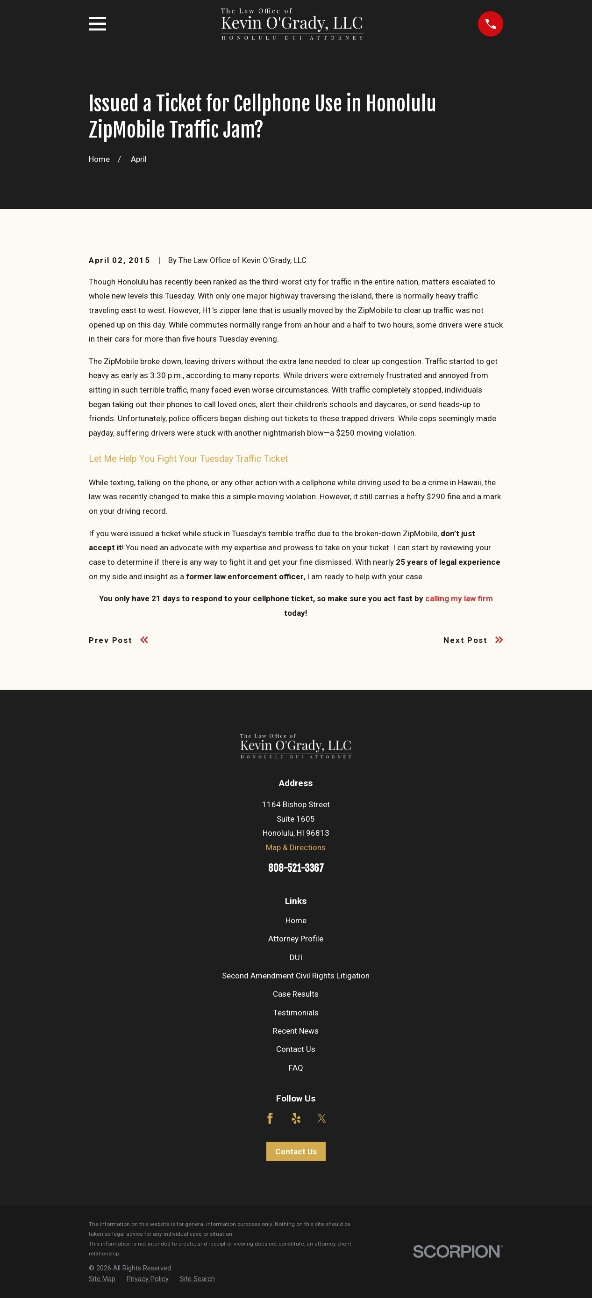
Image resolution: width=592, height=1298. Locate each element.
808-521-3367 (296, 868)
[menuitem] (102, 1279)
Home (296, 920)
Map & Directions (296, 847)
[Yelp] (296, 1118)
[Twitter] (322, 1118)
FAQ (296, 1067)
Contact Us (295, 1049)
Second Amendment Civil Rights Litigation (296, 975)
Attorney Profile (295, 938)
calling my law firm (459, 598)
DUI (296, 957)
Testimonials (296, 1012)
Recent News (296, 1030)
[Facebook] (270, 1118)
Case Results (296, 994)
